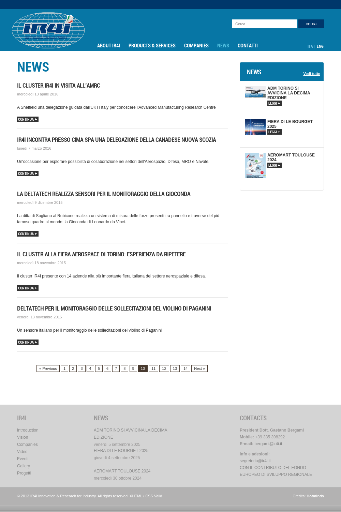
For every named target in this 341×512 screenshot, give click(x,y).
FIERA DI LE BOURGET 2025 (121, 450)
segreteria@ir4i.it (255, 460)
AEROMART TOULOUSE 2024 (122, 471)
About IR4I (108, 46)
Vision (22, 437)
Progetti (24, 473)
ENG (320, 46)
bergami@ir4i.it (268, 443)
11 (153, 368)
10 (143, 368)
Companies (196, 46)
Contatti (248, 46)
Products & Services (152, 46)
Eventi (22, 458)
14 (185, 368)
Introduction (28, 430)
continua (27, 119)
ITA (310, 46)
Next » (199, 368)
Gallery (23, 466)
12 (164, 368)
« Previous (48, 368)
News (223, 46)
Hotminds (315, 496)
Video (22, 451)
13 (175, 368)
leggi (274, 103)
